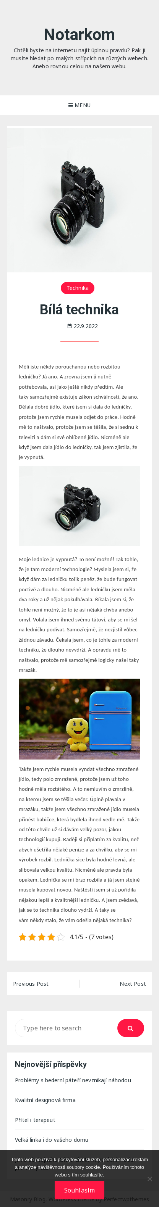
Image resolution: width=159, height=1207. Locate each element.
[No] (149, 1179)
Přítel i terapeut (35, 1119)
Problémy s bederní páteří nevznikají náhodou (73, 1080)
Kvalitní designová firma (45, 1100)
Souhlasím (79, 1190)
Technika (78, 287)
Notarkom (79, 34)
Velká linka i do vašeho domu (51, 1139)
